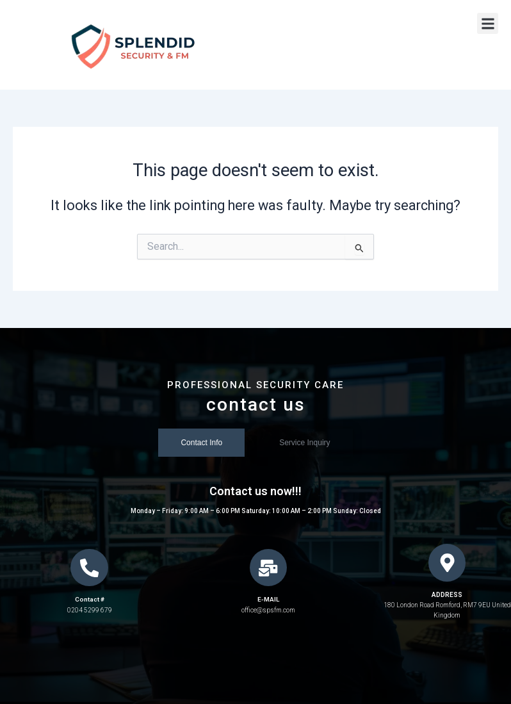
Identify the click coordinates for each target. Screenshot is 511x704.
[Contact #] (89, 568)
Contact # (89, 600)
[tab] (201, 443)
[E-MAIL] (268, 568)
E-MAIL (268, 600)
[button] (487, 23)
